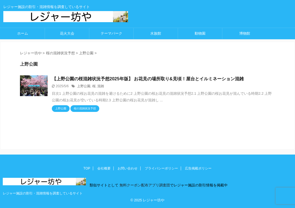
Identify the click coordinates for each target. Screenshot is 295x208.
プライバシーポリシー (161, 168)
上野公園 (83, 86)
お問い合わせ (128, 168)
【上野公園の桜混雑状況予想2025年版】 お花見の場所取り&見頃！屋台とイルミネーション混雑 (148, 78)
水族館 (155, 33)
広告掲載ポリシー (198, 168)
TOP (86, 168)
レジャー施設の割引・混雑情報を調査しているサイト (43, 193)
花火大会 (67, 33)
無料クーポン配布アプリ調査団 (144, 185)
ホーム (22, 33)
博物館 (244, 33)
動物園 (200, 33)
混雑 (100, 86)
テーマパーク (111, 33)
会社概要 (104, 168)
